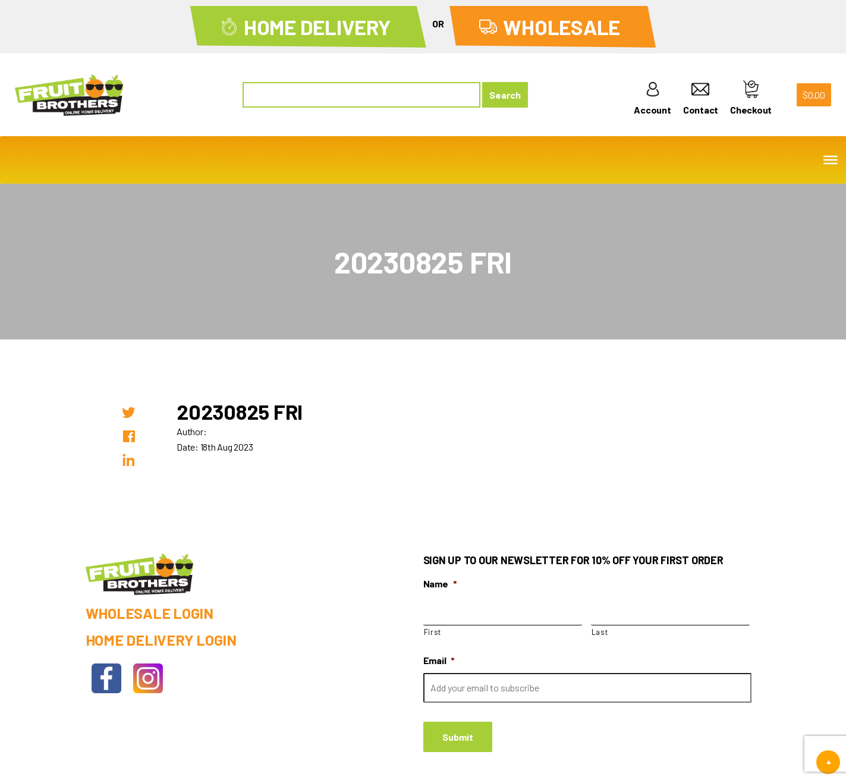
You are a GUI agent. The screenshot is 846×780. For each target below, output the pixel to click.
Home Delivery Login (161, 640)
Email (439, 660)
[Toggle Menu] (830, 160)
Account (652, 97)
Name (440, 583)
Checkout (751, 97)
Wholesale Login (149, 613)
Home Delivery (317, 26)
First (432, 632)
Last (600, 632)
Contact (700, 97)
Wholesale (561, 26)
